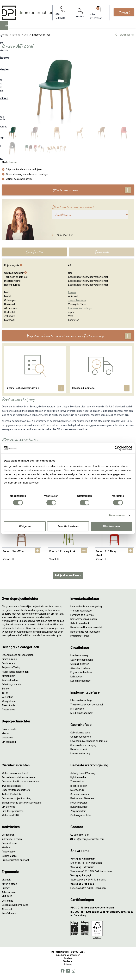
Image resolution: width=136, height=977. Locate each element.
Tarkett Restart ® (11, 794)
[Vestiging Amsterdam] (102, 859)
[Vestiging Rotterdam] (102, 867)
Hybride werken (78, 777)
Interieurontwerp (79, 655)
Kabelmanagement (80, 680)
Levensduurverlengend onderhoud (89, 741)
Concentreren (9, 843)
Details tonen (117, 515)
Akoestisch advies (80, 668)
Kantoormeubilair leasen (83, 619)
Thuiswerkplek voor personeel (86, 704)
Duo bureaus (8, 663)
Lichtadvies (76, 676)
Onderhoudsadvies (80, 736)
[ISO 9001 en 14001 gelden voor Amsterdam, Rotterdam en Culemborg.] (102, 913)
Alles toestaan (111, 526)
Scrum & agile (9, 856)
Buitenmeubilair (79, 806)
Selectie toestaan (68, 526)
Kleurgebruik (77, 790)
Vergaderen (8, 834)
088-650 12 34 (79, 834)
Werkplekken (9, 701)
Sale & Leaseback (79, 623)
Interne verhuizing (80, 753)
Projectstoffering (11, 667)
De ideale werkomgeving (15, 904)
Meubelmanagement (81, 713)
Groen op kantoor (79, 794)
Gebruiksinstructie (80, 732)
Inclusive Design (79, 802)
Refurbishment (78, 749)
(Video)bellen (9, 851)
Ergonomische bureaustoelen (18, 655)
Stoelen (6, 688)
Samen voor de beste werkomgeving (21, 802)
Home (5, 34)
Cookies (68, 958)
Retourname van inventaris (85, 631)
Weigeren (25, 526)
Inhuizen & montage (81, 700)
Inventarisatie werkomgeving (86, 606)
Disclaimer (68, 961)
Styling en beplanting (81, 659)
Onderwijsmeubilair (80, 815)
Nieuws (6, 733)
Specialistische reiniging (83, 745)
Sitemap (68, 964)
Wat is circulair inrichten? (15, 773)
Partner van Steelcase (82, 798)
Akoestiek (7, 909)
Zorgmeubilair (78, 811)
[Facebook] (62, 970)
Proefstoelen (9, 913)
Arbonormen (9, 892)
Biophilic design (78, 785)
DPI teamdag (9, 741)
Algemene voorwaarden (68, 955)
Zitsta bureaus (9, 659)
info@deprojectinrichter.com (87, 839)
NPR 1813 (7, 896)
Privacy (6, 888)
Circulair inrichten (79, 663)
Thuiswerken (77, 781)
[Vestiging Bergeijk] (102, 875)
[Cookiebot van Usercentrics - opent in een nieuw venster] (117, 448)
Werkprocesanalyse (81, 610)
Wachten (6, 847)
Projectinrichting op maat (15, 860)
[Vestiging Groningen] (102, 884)
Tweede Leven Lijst (12, 785)
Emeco (16, 34)
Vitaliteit (6, 879)
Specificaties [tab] (34, 251)
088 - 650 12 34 (65, 235)
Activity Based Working (82, 773)
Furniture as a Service (82, 615)
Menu (8, 28)
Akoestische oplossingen (15, 671)
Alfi (26, 34)
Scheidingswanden (12, 684)
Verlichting (7, 697)
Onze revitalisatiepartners (16, 790)
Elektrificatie (8, 705)
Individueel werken (12, 839)
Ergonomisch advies (81, 672)
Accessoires (8, 709)
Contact (123, 12)
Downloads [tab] (102, 251)
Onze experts (9, 729)
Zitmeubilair (8, 676)
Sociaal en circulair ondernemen (19, 777)
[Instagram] (73, 970)
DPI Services (77, 708)
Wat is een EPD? (10, 815)
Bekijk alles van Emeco (68, 575)
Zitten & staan (9, 884)
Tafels (5, 692)
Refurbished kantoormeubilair (86, 627)
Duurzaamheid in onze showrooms (21, 781)
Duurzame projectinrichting (16, 798)
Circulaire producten (12, 811)
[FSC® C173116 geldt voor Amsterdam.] (102, 907)
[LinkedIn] (68, 970)
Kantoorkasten (10, 680)
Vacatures (7, 737)
